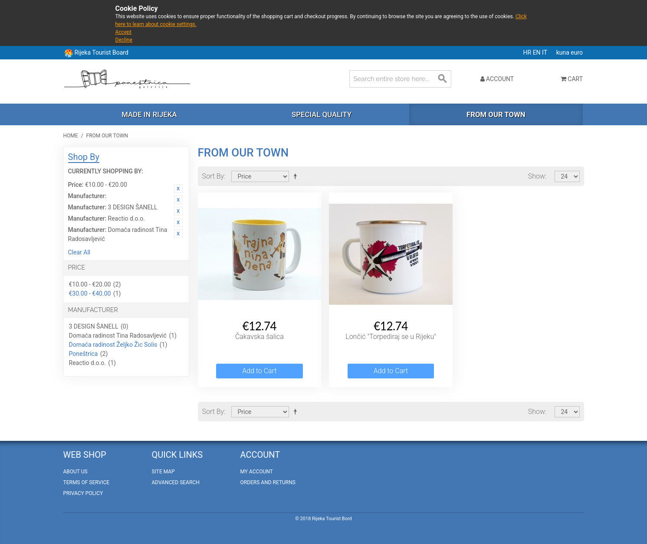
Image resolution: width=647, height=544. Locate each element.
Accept (123, 32)
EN (537, 52)
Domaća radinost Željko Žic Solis (113, 344)
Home (70, 136)
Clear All (79, 252)
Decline (123, 40)
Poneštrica (83, 353)
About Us (75, 472)
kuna (563, 52)
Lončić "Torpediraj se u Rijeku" (390, 336)
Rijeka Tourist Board (101, 52)
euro (577, 52)
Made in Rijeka (149, 114)
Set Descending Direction (296, 175)
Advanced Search (176, 482)
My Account (256, 472)
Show (536, 176)
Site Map (163, 472)
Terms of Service (86, 482)
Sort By (213, 176)
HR (528, 52)
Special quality (321, 114)
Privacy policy (83, 493)
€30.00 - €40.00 (90, 293)
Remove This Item (178, 188)
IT (545, 52)
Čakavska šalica (259, 336)
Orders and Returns (268, 482)
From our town (495, 114)
